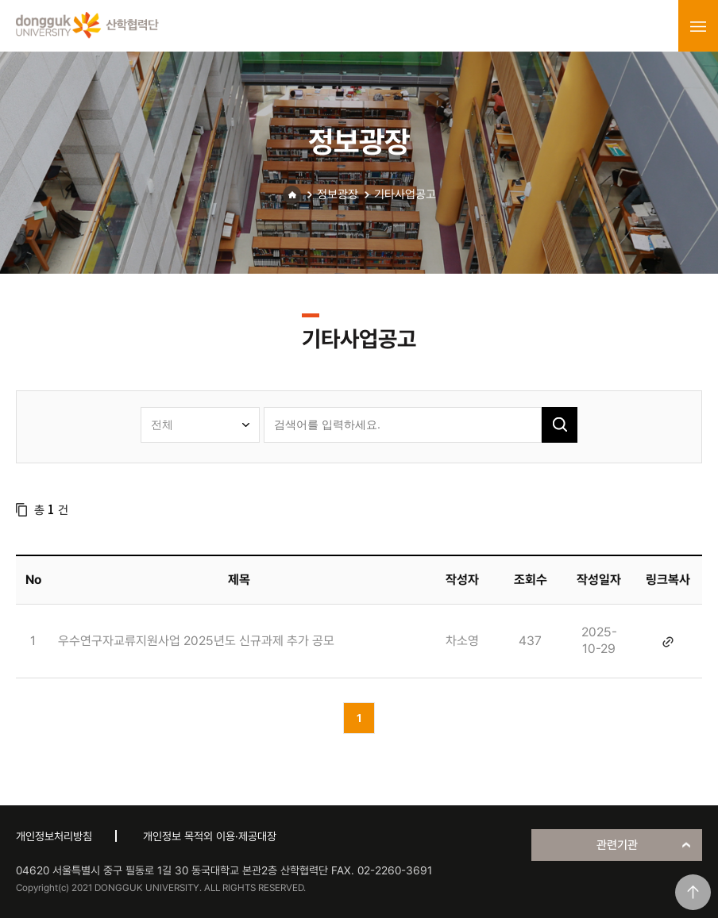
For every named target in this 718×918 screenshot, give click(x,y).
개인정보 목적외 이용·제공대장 (209, 836)
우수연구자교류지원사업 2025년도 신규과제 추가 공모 (196, 640)
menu (698, 26)
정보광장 (337, 194)
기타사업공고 (405, 194)
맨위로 (693, 892)
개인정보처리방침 (54, 836)
